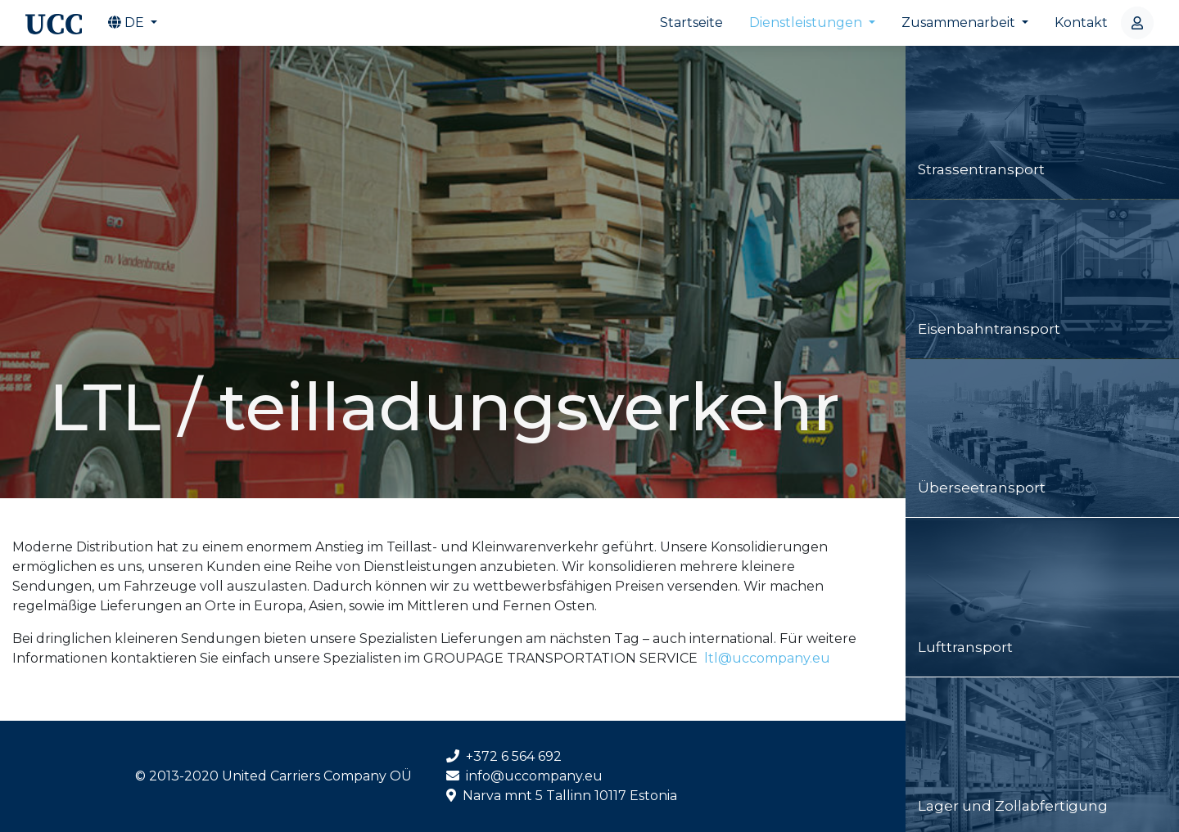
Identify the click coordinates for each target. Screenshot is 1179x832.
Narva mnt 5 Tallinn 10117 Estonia (561, 795)
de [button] (127, 22)
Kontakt (1081, 22)
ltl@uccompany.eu (765, 658)
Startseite (691, 22)
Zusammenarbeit (960, 22)
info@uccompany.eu (524, 776)
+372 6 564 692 (504, 756)
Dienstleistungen (807, 22)
